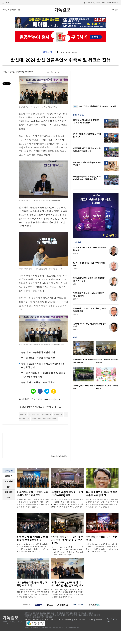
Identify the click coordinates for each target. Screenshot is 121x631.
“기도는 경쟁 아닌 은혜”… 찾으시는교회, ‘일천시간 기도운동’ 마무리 (67, 540)
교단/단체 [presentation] (9, 481)
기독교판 (89, 3)
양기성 (75, 329)
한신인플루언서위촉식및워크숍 (45, 418)
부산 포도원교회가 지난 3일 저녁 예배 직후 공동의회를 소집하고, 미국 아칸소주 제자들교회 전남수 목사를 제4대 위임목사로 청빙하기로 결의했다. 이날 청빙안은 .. (102, 503)
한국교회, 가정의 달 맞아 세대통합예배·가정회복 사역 (86, 150)
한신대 (23, 414)
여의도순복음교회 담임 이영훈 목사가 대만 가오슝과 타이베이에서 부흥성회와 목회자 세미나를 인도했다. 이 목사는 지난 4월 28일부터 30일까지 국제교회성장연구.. (33, 548)
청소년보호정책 (79, 620)
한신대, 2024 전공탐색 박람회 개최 (38, 352)
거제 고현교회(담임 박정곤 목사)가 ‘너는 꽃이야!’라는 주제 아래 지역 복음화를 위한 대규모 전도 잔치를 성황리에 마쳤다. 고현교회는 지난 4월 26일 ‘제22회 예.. (102, 548)
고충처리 (90, 620)
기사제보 (53, 620)
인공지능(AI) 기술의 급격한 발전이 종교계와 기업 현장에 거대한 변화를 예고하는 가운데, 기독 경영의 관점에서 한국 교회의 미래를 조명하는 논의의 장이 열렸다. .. (33, 503)
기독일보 (58, 414)
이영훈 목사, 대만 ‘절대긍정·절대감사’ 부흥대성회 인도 (32, 539)
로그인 (116, 3)
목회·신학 (48, 52)
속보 (76, 106)
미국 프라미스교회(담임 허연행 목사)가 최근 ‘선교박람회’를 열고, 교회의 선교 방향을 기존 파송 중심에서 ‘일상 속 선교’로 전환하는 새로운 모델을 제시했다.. (67, 593)
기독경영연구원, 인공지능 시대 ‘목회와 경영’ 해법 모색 (33, 494)
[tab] (8, 476)
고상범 (75, 268)
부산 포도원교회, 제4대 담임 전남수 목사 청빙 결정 (102, 494)
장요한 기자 (14, 72)
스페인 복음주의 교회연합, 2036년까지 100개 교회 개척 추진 (87, 178)
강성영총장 (47, 414)
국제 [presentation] (9, 497)
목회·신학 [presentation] (8, 492)
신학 (56, 52)
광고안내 (36, 620)
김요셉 (75, 253)
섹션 (5, 2)
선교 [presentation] (9, 486)
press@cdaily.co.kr (26, 72)
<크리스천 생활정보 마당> (58, 456)
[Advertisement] (95, 86)
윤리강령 (99, 620)
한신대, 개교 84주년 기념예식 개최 (38, 382)
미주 (103, 3)
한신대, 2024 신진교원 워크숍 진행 (38, 358)
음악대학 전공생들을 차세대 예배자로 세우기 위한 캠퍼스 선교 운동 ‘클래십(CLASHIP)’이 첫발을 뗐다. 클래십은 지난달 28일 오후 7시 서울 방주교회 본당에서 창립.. (67, 504)
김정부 (75, 284)
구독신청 (110, 3)
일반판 (98, 3)
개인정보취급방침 (65, 620)
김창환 (75, 299)
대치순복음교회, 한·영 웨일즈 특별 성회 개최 (32, 584)
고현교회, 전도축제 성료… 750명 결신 (101, 539)
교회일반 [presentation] (8, 476)
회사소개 (27, 620)
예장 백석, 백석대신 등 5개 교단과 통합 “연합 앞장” (86, 121)
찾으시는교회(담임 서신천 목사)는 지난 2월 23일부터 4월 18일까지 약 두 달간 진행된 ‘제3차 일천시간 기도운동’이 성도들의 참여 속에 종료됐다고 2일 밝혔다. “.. (67, 551)
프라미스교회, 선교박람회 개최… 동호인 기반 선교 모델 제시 (67, 584)
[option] (84, 353)
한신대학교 (34, 414)
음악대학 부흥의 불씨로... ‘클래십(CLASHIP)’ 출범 (67, 494)
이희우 (75, 314)
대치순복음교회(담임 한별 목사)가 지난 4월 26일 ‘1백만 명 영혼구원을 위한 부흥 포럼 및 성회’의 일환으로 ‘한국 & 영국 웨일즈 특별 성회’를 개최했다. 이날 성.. (33, 593)
